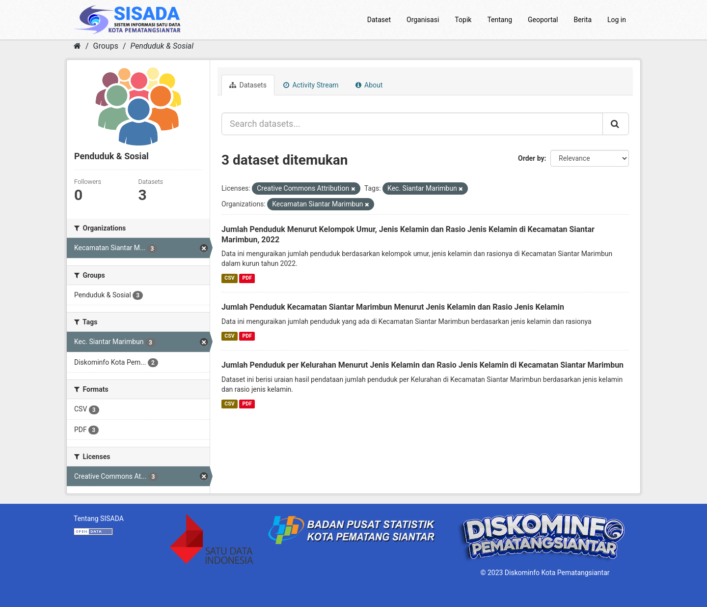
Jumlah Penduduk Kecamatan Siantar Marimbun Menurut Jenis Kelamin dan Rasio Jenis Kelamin (392, 307)
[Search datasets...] (412, 124)
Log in (616, 20)
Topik (463, 20)
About (369, 85)
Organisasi (423, 20)
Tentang (499, 20)
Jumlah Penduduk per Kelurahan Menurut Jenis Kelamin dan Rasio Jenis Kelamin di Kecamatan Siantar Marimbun (422, 365)
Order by (531, 158)
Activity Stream (311, 85)
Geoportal (543, 20)
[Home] (77, 46)
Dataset (379, 20)
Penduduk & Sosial (161, 46)
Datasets (248, 85)
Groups (105, 46)
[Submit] (615, 124)
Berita (583, 20)
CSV (229, 278)
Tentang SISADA (99, 518)
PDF (247, 278)
